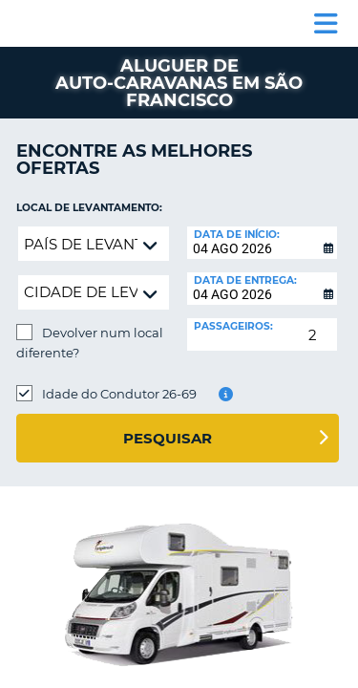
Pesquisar (167, 438)
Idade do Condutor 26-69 (119, 393)
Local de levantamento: (89, 208)
